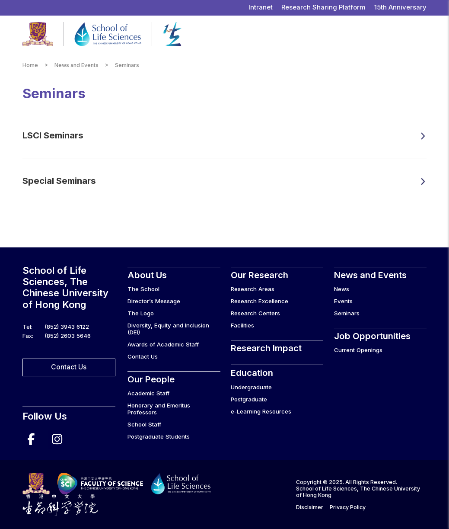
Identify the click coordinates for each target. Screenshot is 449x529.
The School (143, 288)
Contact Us (68, 367)
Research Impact (266, 348)
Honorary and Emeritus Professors (158, 409)
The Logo (140, 313)
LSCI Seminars (52, 135)
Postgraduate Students (158, 436)
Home (30, 65)
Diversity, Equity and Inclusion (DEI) (168, 329)
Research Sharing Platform (323, 7)
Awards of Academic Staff (163, 344)
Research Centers (255, 313)
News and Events (76, 65)
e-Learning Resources (261, 411)
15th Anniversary (400, 7)
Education (252, 372)
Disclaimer (309, 507)
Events (343, 301)
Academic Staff (148, 393)
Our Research (259, 274)
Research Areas (252, 288)
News (341, 288)
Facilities (242, 325)
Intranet (260, 7)
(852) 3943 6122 (67, 326)
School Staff (144, 424)
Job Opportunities (372, 335)
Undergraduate (251, 387)
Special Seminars (59, 180)
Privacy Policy (348, 507)
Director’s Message (153, 301)
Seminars (347, 313)
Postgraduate (249, 399)
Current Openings (358, 349)
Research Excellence (259, 301)
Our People (151, 379)
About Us (147, 274)
